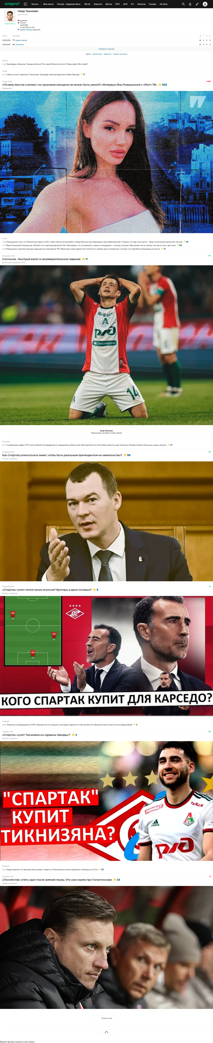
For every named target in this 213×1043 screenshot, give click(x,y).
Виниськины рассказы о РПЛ (13, 262)
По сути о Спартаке (9, 459)
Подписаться (10, 24)
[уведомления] (190, 4)
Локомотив (18, 44)
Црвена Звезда (26, 29)
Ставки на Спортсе (9, 883)
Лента (88, 54)
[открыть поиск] (183, 4)
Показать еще (106, 1018)
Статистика (97, 54)
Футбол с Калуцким (9, 593)
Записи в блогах (120, 54)
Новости (107, 54)
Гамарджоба (7, 88)
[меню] (25, 4)
